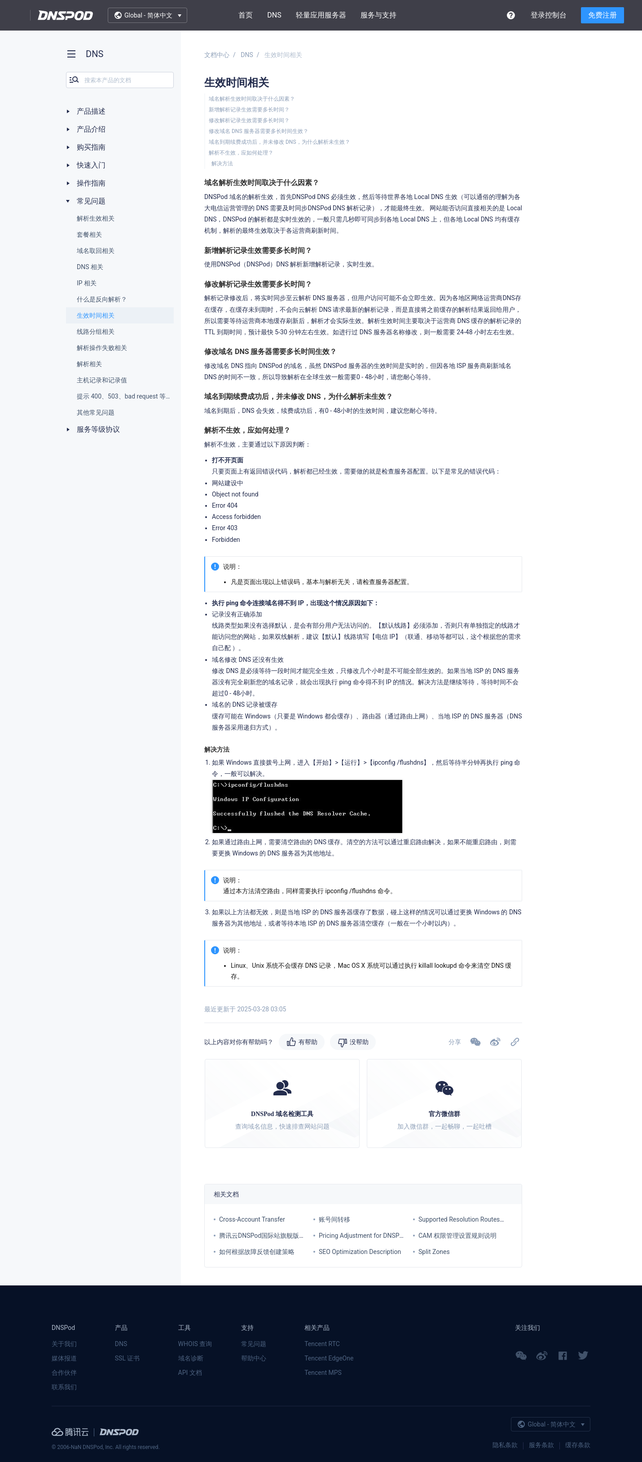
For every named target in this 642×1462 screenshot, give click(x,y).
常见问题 (253, 1343)
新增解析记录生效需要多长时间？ (249, 109)
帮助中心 (253, 1358)
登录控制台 (549, 15)
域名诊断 (190, 1358)
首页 (245, 15)
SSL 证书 (127, 1358)
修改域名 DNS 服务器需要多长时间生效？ (258, 131)
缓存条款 (577, 1445)
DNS (274, 15)
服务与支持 (378, 15)
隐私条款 (505, 1445)
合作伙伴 (64, 1372)
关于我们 (64, 1343)
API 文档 (190, 1372)
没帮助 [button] (359, 1042)
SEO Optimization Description (360, 1251)
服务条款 (541, 1445)
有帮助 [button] (308, 1042)
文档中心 (216, 54)
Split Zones (434, 1251)
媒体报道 (64, 1358)
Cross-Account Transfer (252, 1219)
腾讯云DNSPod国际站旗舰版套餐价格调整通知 (284, 1235)
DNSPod (65, 15)
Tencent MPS (323, 1372)
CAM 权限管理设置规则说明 (457, 1235)
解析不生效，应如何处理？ (241, 153)
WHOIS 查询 (195, 1343)
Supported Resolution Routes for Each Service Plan (489, 1219)
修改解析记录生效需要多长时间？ (249, 120)
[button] (495, 1042)
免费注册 (602, 15)
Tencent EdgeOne (328, 1358)
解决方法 (222, 163)
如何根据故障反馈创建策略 (257, 1251)
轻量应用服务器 (321, 15)
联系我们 (64, 1387)
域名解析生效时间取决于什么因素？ (252, 99)
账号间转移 (334, 1219)
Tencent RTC (322, 1343)
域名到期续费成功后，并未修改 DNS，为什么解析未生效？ (279, 142)
